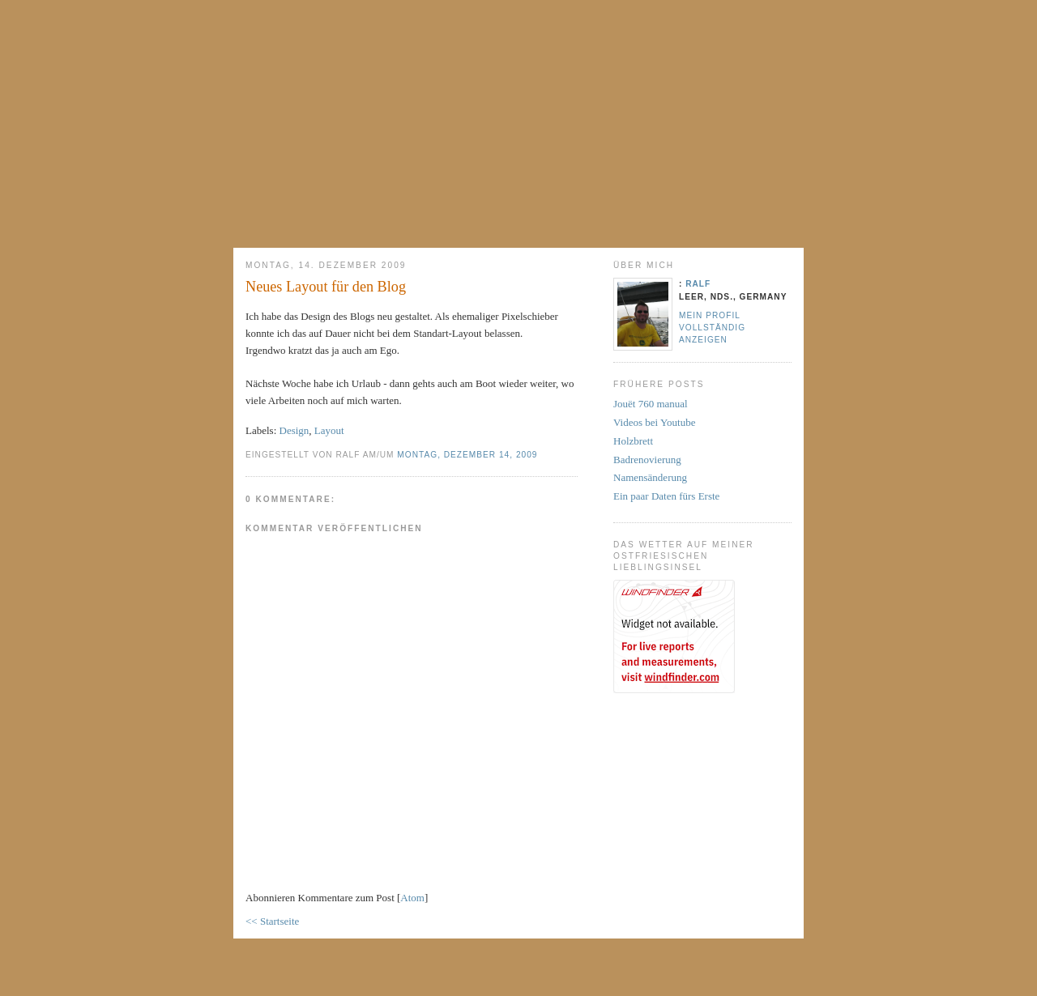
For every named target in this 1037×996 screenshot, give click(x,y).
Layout (329, 430)
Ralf (698, 283)
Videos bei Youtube (654, 422)
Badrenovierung (647, 459)
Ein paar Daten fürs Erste (666, 496)
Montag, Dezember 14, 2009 (467, 454)
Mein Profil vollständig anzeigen (712, 327)
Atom (412, 898)
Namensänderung (650, 477)
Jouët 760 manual (650, 404)
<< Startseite (272, 921)
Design (294, 430)
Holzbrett (633, 441)
